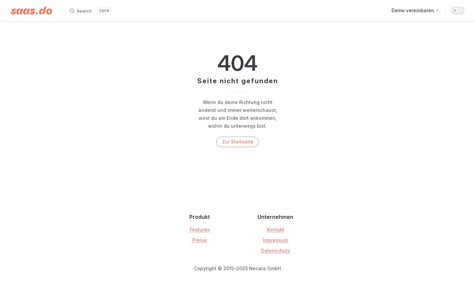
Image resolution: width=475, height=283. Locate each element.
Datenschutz (275, 250)
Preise (199, 240)
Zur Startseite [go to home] (237, 141)
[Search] (90, 10)
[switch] (457, 10)
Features (200, 229)
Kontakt (275, 229)
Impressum (275, 240)
